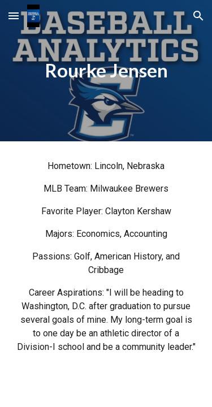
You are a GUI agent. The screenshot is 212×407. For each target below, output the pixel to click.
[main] (106, 70)
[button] (13, 15)
